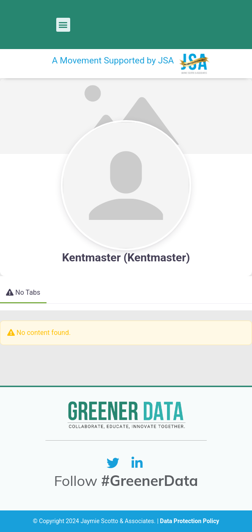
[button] (63, 25)
